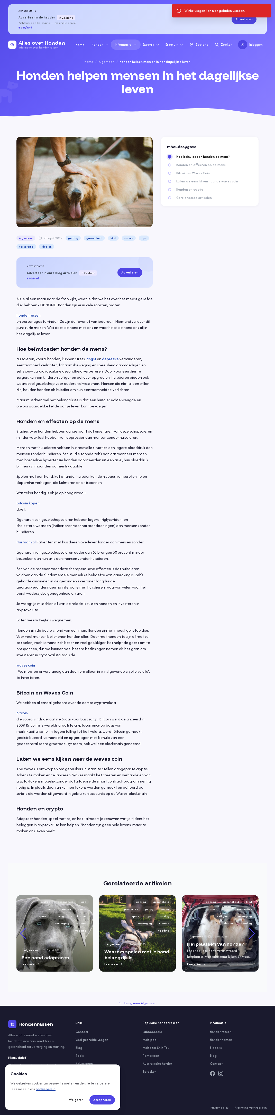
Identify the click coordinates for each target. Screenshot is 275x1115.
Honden (100, 44)
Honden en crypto (189, 190)
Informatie (126, 44)
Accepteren (102, 1099)
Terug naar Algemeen (137, 1003)
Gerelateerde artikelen (194, 198)
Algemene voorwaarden (251, 1108)
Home (80, 44)
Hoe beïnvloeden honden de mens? (203, 157)
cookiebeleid (46, 1089)
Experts (151, 44)
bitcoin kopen (28, 503)
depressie (110, 358)
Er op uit (174, 44)
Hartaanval (25, 542)
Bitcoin (22, 713)
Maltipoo (150, 1039)
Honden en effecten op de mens (201, 165)
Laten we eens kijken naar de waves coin (207, 181)
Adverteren (244, 19)
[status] (221, 10)
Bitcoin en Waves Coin (193, 173)
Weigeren (76, 1099)
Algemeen (106, 61)
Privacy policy (219, 1108)
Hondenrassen (221, 1031)
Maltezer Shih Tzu (156, 1047)
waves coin (25, 665)
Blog (79, 1047)
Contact (82, 1031)
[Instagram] (220, 1073)
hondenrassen (28, 315)
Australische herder (157, 1063)
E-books (216, 1047)
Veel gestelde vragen (92, 1039)
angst (91, 358)
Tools (80, 1055)
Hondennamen (221, 1039)
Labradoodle (152, 1031)
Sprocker (149, 1071)
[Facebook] (212, 1073)
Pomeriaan (151, 1055)
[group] (54, 933)
